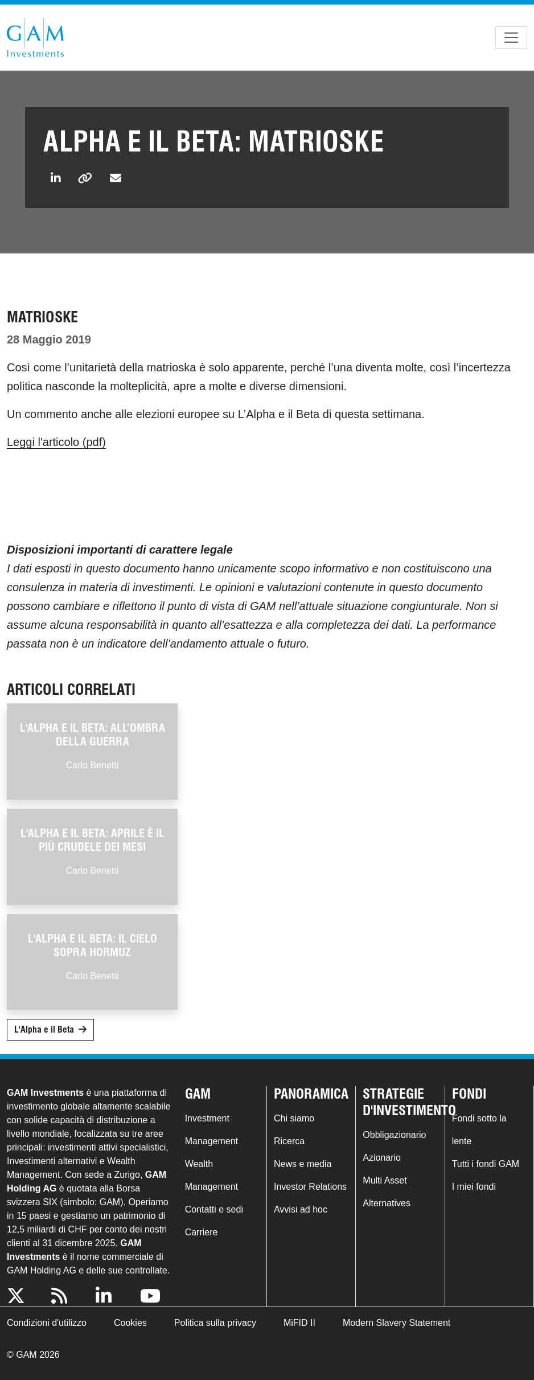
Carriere (201, 1232)
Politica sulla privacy (215, 1323)
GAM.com (35, 37)
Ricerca (289, 1141)
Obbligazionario (394, 1135)
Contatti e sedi (214, 1209)
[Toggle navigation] (511, 37)
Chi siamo (294, 1118)
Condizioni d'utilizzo (47, 1323)
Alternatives (386, 1203)
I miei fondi (474, 1186)
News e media (302, 1164)
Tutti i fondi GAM (486, 1164)
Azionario (382, 1157)
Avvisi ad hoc (300, 1209)
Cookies (130, 1323)
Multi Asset (384, 1180)
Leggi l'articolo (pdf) (56, 442)
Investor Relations (310, 1186)
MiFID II (299, 1323)
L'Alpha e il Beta (44, 1029)
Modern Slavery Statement (396, 1323)
